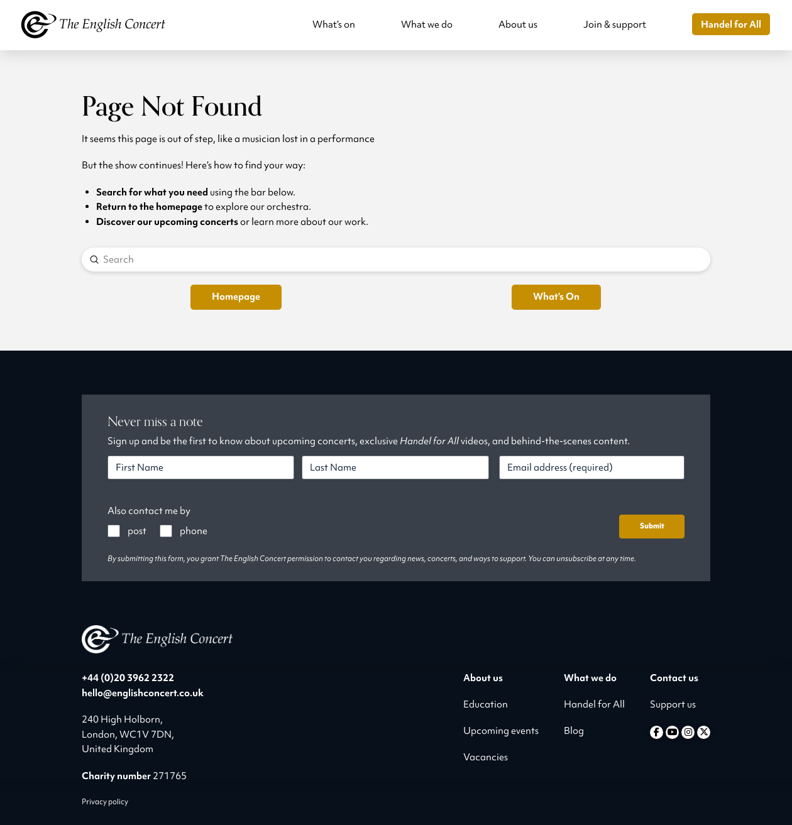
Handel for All (594, 704)
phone (193, 531)
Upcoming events (501, 730)
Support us (673, 704)
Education (485, 704)
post (137, 531)
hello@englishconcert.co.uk (143, 693)
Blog (574, 730)
